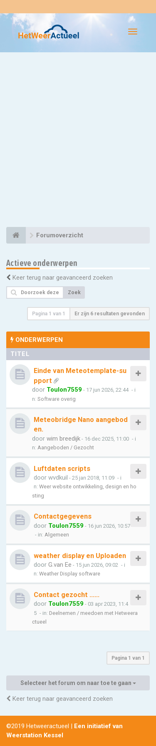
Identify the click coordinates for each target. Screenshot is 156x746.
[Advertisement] (78, 141)
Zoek (74, 292)
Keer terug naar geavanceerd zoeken (62, 277)
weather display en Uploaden (80, 556)
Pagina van (48, 314)
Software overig (56, 399)
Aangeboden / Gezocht (65, 447)
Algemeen (57, 534)
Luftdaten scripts (62, 469)
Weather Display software (69, 573)
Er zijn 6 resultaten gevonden (109, 314)
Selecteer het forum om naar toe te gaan (78, 683)
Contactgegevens (63, 516)
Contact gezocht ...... (66, 595)
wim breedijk (63, 438)
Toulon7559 (64, 389)
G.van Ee (60, 564)
